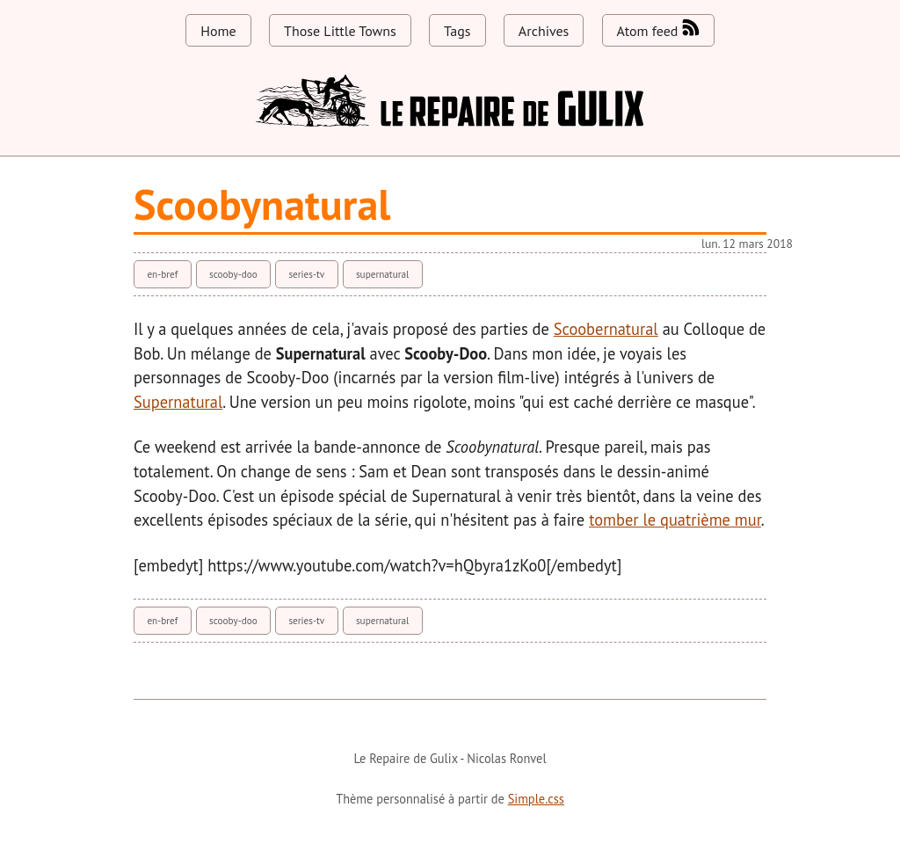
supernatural (382, 274)
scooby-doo (233, 274)
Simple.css (536, 798)
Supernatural (178, 401)
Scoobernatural (606, 328)
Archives (544, 31)
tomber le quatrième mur (675, 519)
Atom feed (658, 29)
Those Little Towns (340, 31)
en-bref (162, 274)
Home (218, 31)
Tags (457, 31)
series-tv (306, 274)
